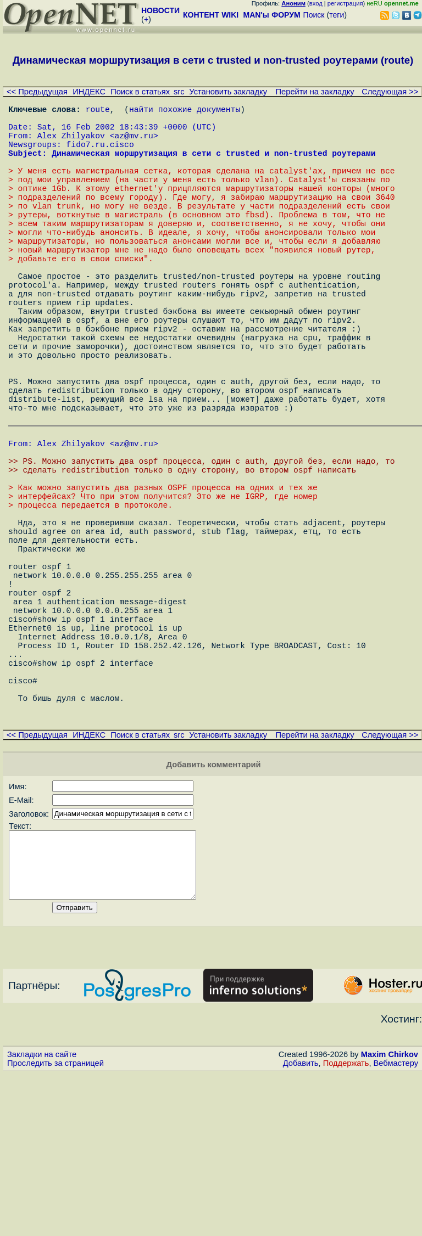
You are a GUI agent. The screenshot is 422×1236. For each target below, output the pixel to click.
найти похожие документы (184, 110)
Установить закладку (228, 91)
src (179, 91)
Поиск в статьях (140, 91)
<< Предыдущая (37, 91)
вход (316, 3)
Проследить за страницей (55, 1225)
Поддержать (346, 1225)
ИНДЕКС (89, 91)
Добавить (301, 1225)
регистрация (345, 3)
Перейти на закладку (315, 91)
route (98, 110)
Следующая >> (390, 91)
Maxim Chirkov (389, 1216)
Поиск (314, 14)
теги (336, 14)
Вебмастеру (396, 1225)
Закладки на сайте (41, 1216)
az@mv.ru (133, 143)
